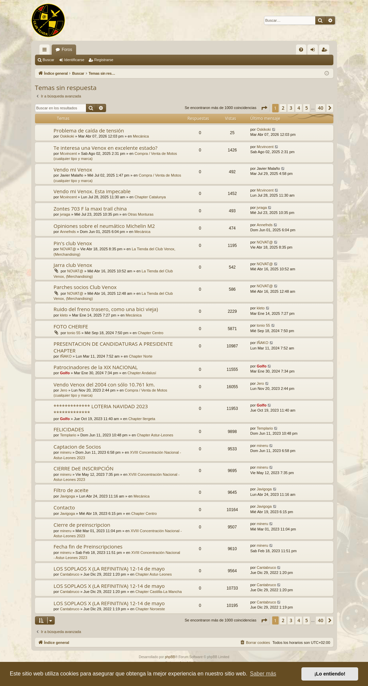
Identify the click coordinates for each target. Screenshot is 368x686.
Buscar (48, 60)
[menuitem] (301, 49)
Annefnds (67, 232)
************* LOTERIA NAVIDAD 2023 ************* (101, 409)
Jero (63, 390)
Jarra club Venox (73, 264)
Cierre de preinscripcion (82, 524)
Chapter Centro (150, 333)
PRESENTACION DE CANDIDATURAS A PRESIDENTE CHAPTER (113, 347)
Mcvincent (68, 153)
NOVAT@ (68, 249)
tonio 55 (74, 333)
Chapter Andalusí (141, 373)
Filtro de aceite (71, 490)
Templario (68, 435)
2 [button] (283, 108)
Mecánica (141, 136)
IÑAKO (65, 356)
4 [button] (298, 108)
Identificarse (74, 60)
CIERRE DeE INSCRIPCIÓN (83, 468)
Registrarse (103, 60)
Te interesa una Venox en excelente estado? (106, 147)
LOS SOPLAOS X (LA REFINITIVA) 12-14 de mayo (109, 568)
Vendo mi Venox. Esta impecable (92, 191)
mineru (65, 452)
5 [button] (306, 108)
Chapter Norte (141, 356)
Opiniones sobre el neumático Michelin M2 (104, 225)
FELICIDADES (69, 429)
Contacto (64, 507)
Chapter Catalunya (150, 197)
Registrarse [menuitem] (325, 51)
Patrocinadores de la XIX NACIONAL (96, 367)
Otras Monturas (141, 214)
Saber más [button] (263, 673)
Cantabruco (69, 574)
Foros (67, 49)
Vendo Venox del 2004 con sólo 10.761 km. (104, 384)
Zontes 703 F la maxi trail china (90, 208)
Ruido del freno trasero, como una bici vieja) (106, 309)
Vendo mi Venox (73, 169)
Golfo (65, 373)
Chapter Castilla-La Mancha (158, 592)
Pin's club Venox (73, 243)
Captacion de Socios (77, 446)
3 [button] (291, 108)
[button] (264, 108)
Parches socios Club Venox (85, 287)
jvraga (65, 214)
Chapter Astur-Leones (155, 435)
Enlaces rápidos (46, 51)
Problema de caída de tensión (89, 130)
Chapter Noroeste (150, 609)
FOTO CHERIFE (71, 326)
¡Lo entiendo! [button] (329, 673)
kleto (64, 315)
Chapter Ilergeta (141, 419)
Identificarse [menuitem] (313, 51)
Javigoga (67, 496)
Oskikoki (67, 136)
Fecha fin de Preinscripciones (88, 546)
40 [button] (320, 108)
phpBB (170, 657)
